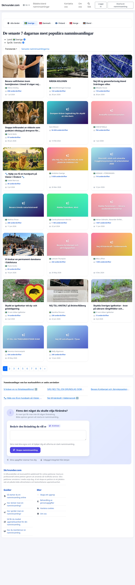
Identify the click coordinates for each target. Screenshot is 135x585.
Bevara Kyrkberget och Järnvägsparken (109, 389)
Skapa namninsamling (25, 450)
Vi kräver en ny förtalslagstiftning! (19, 389)
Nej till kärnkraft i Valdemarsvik (61, 398)
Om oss (80, 5)
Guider (7, 489)
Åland (88, 23)
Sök (89, 5)
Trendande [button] (10, 48)
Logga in (100, 5)
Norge (75, 23)
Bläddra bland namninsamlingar (41, 5)
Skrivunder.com (11, 5)
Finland (60, 23)
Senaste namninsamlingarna (35, 48)
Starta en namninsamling (120, 5)
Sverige (30, 23)
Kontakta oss (68, 5)
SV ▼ (26, 5)
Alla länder (14, 23)
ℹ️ (36, 389)
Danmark (45, 23)
